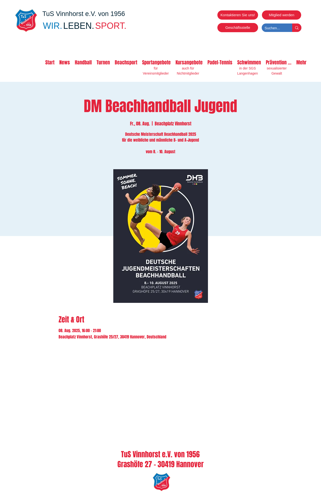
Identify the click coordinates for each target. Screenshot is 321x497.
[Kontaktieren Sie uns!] (237, 15)
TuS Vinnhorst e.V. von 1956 (83, 13)
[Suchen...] (273, 27)
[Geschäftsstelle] (237, 27)
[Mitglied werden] (281, 15)
